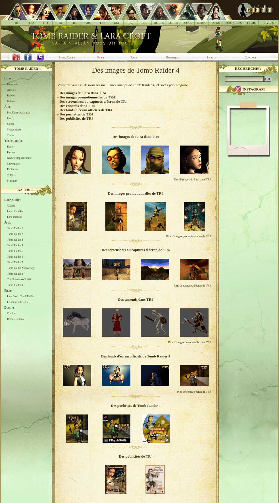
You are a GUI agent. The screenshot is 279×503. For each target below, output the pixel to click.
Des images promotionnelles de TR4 (87, 97)
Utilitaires (12, 169)
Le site (211, 57)
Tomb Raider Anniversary (21, 268)
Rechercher (248, 69)
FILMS (251, 22)
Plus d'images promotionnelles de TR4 (188, 236)
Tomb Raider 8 (15, 273)
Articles (11, 90)
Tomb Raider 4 (27, 68)
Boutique (172, 57)
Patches (11, 152)
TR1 (17, 22)
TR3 (45, 22)
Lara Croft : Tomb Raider (20, 296)
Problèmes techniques (18, 112)
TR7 (102, 22)
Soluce (10, 124)
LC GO (215, 22)
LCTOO (202, 22)
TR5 (73, 22)
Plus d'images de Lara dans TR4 (192, 179)
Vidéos (10, 175)
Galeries (26, 190)
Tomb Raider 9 (15, 285)
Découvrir (12, 84)
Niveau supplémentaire (19, 158)
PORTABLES (234, 22)
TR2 (31, 22)
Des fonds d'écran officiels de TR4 (85, 110)
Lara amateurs (14, 217)
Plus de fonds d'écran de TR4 (194, 391)
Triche (10, 135)
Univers (11, 95)
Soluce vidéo (14, 129)
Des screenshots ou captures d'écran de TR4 (93, 102)
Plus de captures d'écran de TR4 (192, 285)
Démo (10, 146)
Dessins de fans (15, 319)
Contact (251, 57)
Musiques (12, 180)
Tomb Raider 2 (15, 234)
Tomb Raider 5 (15, 251)
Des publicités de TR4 (76, 119)
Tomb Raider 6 (15, 256)
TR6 (88, 22)
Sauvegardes (13, 163)
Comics (11, 313)
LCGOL (187, 22)
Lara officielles (15, 211)
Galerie (11, 101)
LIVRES (269, 22)
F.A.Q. (10, 118)
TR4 (59, 22)
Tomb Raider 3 (15, 239)
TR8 (130, 22)
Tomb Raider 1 (15, 228)
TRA (116, 22)
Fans (133, 57)
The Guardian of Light (19, 279)
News (100, 57)
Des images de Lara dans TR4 (82, 93)
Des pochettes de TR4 (76, 114)
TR (145, 22)
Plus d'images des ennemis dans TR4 (189, 342)
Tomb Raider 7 (15, 262)
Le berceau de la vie (17, 302)
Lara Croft (67, 57)
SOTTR (173, 22)
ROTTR (159, 22)
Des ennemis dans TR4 (77, 106)
